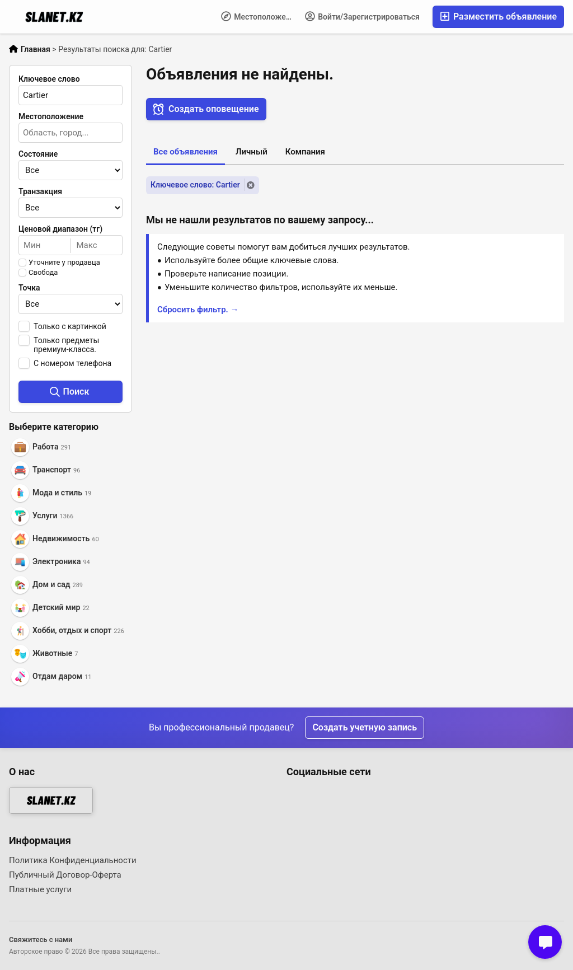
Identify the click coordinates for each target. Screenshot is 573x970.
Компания (305, 152)
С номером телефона (72, 363)
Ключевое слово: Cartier (195, 184)
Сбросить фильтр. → (198, 309)
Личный (251, 152)
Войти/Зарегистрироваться (362, 16)
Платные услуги (40, 889)
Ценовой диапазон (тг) (60, 228)
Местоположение (260, 16)
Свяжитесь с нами (40, 939)
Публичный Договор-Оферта (65, 875)
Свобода (43, 273)
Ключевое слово (49, 78)
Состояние (38, 153)
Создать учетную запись (364, 727)
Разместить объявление (498, 16)
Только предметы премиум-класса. (66, 345)
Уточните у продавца (64, 262)
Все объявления (185, 152)
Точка (29, 287)
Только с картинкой (70, 326)
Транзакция (40, 191)
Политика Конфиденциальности (73, 860)
